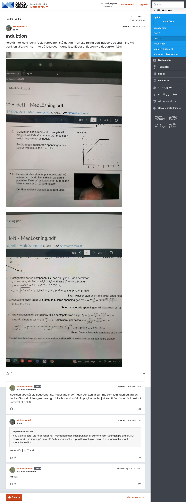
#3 (139, 457)
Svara (16, 497)
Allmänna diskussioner (165, 54)
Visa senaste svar (136, 497)
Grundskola (159, 28)
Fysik (8, 19)
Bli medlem (127, 4)
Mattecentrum (39, 7)
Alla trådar (168, 21)
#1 (143, 373)
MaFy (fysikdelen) (163, 49)
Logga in (143, 4)
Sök (154, 4)
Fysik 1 (156, 33)
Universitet (159, 43)
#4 (139, 484)
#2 (139, 409)
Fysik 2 (17, 19)
